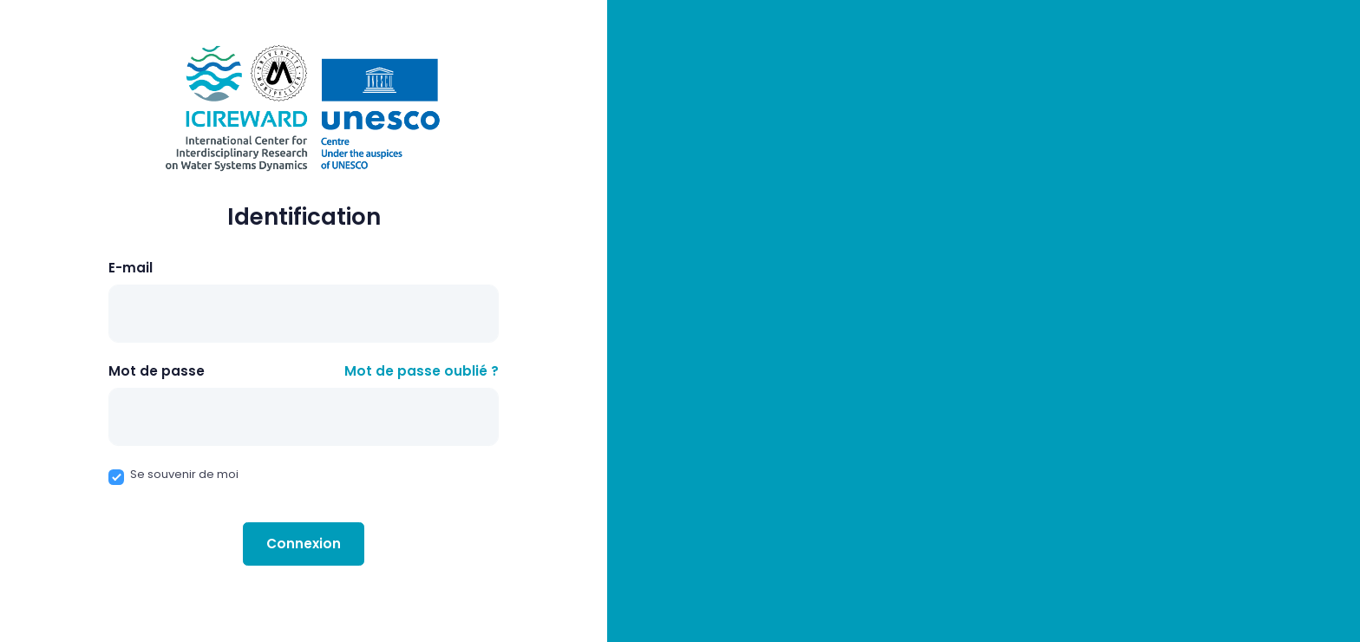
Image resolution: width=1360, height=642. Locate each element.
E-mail (130, 268)
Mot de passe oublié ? (421, 371)
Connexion (303, 543)
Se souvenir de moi (184, 474)
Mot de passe (156, 371)
